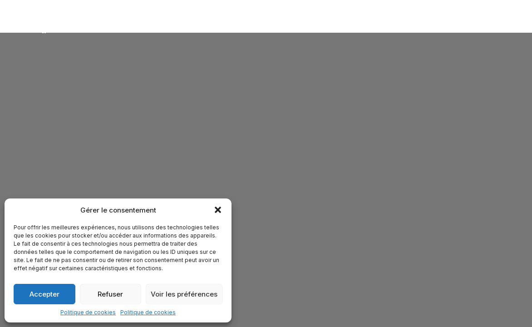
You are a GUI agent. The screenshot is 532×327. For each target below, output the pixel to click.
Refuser (110, 294)
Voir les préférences (184, 294)
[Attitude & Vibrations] (45, 26)
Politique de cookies (88, 312)
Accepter (44, 294)
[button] (217, 209)
